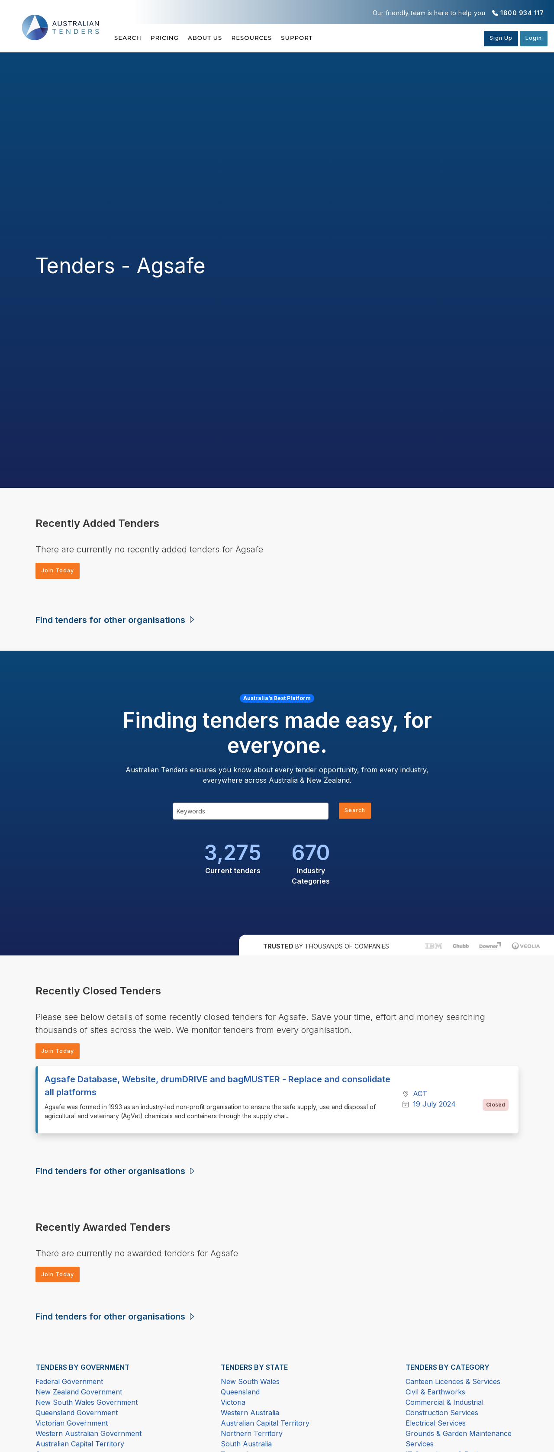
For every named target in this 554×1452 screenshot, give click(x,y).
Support (330, 38)
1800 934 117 (522, 12)
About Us (222, 38)
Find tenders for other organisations (115, 621)
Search (128, 38)
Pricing (173, 38)
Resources (276, 38)
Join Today (61, 571)
